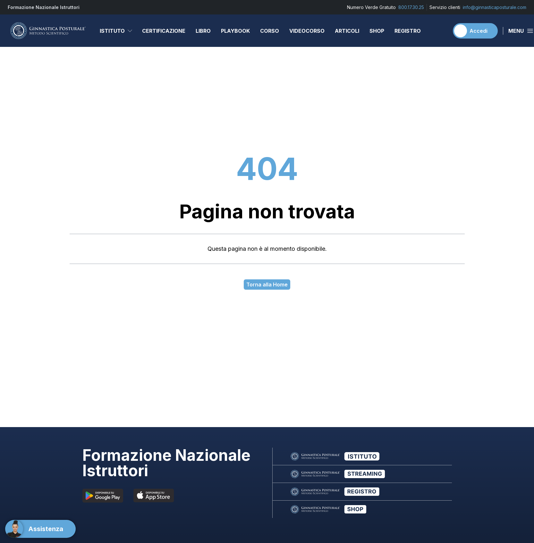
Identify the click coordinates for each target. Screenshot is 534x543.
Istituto (116, 31)
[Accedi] (475, 31)
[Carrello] (441, 30)
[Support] (40, 529)
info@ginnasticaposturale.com (494, 7)
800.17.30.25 (411, 7)
